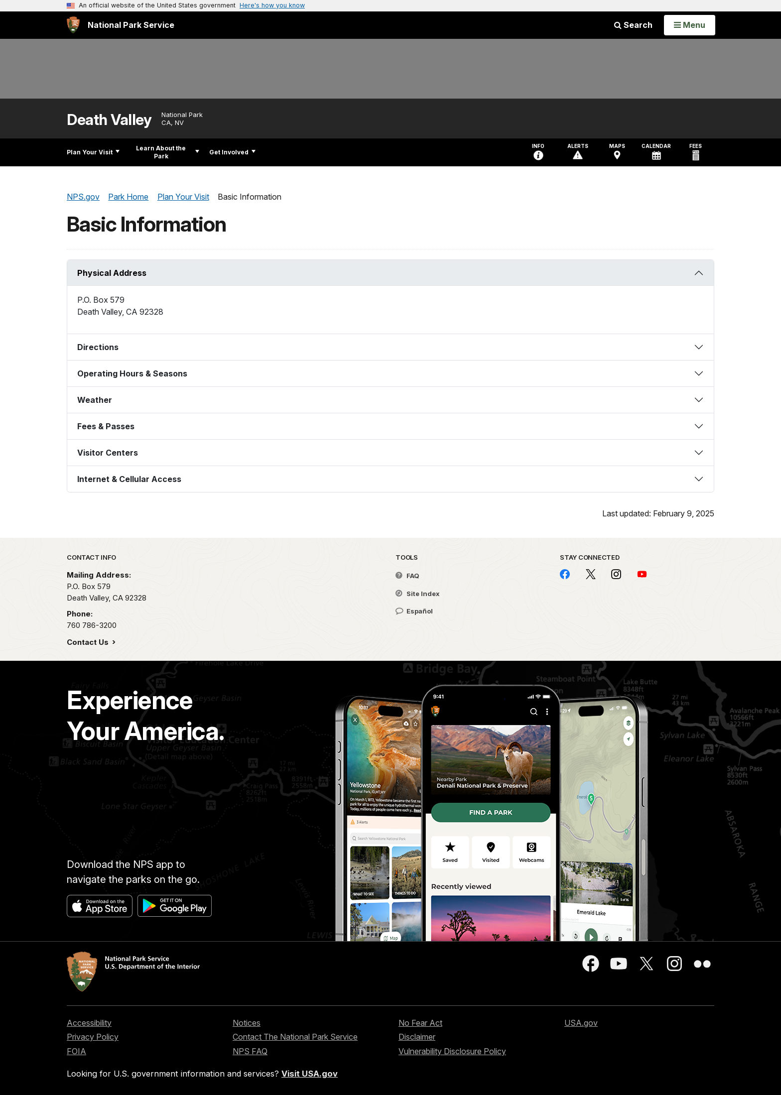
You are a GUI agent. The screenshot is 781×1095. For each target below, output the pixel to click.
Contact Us (89, 642)
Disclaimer (416, 1037)
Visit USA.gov (309, 1074)
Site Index (417, 594)
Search (633, 25)
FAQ (407, 576)
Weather (94, 400)
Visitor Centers (107, 453)
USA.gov (581, 1023)
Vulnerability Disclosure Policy (452, 1051)
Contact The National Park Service (295, 1037)
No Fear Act (420, 1023)
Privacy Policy (93, 1037)
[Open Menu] (689, 25)
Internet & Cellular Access (129, 479)
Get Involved (232, 152)
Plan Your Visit (93, 152)
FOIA (76, 1051)
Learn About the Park (167, 152)
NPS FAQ (250, 1051)
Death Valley (109, 119)
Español (414, 611)
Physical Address (111, 273)
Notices (246, 1023)
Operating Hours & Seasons (132, 373)
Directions (98, 347)
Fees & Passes (105, 426)
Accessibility (89, 1023)
